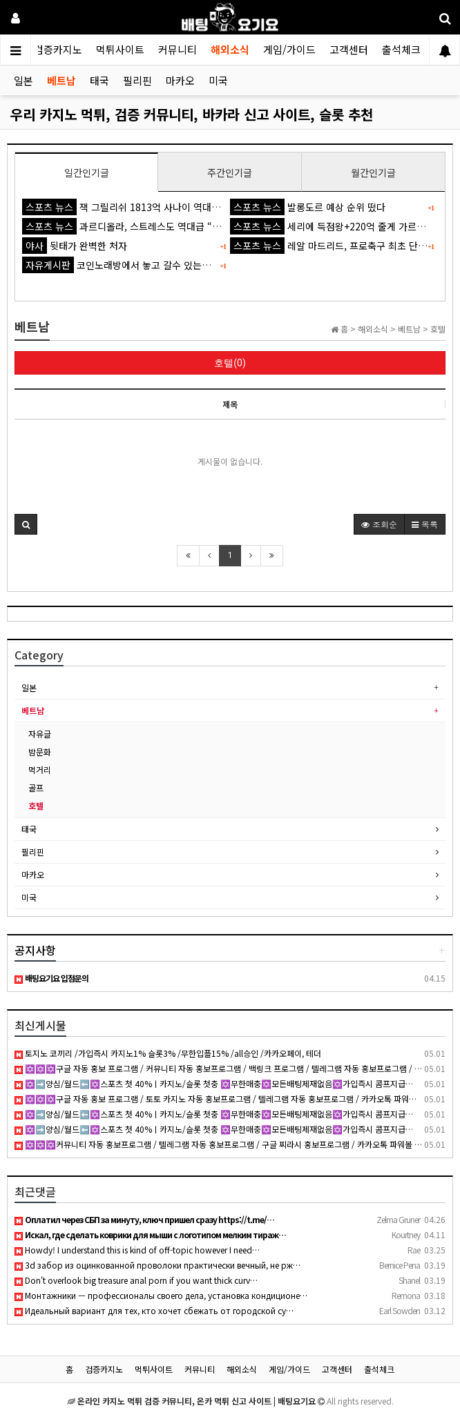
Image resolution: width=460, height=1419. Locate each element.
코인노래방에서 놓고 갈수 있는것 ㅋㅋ (126, 265)
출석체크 (401, 49)
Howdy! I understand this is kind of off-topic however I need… (137, 1250)
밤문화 (39, 751)
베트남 (61, 80)
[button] (26, 524)
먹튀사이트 (120, 49)
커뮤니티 (177, 49)
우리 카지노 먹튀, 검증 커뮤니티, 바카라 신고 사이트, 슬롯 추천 (191, 114)
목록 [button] (425, 524)
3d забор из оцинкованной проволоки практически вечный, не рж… (157, 1265)
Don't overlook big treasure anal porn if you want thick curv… (136, 1280)
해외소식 (230, 49)
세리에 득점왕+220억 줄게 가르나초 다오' (344, 226)
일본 (23, 80)
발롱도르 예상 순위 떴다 (307, 207)
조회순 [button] (379, 524)
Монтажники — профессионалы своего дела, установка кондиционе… (161, 1295)
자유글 (39, 734)
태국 (99, 80)
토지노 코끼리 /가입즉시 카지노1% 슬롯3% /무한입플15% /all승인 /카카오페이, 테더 (168, 1053)
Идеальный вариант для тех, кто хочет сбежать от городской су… (154, 1310)
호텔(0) (230, 362)
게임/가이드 (289, 49)
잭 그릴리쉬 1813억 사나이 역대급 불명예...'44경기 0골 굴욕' (176, 207)
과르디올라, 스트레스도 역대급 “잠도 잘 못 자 (143, 226)
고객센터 (348, 49)
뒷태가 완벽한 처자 (74, 245)
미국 (218, 80)
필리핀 (137, 80)
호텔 (36, 805)
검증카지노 (58, 49)
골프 (36, 787)
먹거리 (39, 769)
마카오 (180, 80)
